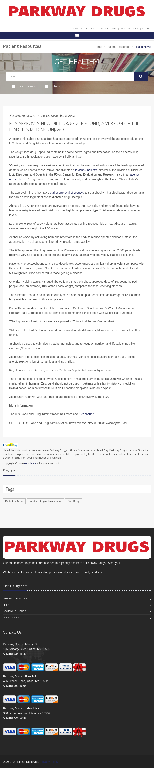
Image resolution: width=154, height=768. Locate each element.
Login (145, 28)
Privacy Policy (12, 617)
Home (98, 47)
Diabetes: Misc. (14, 501)
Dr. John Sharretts (85, 170)
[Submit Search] (141, 76)
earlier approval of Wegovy (67, 192)
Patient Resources (118, 47)
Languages (80, 28)
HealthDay (30, 463)
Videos (52, 86)
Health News (23, 86)
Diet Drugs (73, 501)
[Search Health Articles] (70, 76)
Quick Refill (109, 28)
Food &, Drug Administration (45, 501)
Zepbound (87, 414)
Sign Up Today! (129, 28)
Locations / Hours (14, 611)
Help (94, 28)
